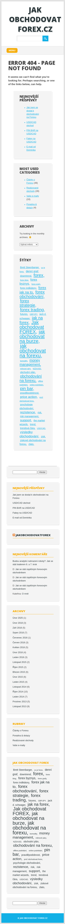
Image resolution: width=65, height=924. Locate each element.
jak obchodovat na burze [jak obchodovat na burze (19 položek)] (32, 336)
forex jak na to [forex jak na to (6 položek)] (33, 290)
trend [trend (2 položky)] (32, 424)
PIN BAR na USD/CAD (24, 508)
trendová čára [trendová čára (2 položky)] (27, 428)
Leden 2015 (18, 682)
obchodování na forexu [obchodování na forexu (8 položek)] (31, 378)
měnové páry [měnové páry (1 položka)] (25, 369)
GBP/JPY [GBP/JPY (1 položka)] (33, 314)
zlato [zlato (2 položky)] (30, 444)
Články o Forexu (21, 730)
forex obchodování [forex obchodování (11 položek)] (32, 294)
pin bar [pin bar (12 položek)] (26, 388)
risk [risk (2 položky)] (39, 412)
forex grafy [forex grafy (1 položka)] (36, 284)
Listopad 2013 (19, 706)
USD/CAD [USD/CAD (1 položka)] (41, 428)
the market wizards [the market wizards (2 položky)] (29, 873)
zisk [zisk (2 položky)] (43, 436)
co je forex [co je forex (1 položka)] (38, 770)
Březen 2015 (19, 672)
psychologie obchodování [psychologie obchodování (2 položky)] (26, 406)
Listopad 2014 (19, 687)
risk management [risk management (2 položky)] (29, 416)
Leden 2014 (18, 697)
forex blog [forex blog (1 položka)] (24, 280)
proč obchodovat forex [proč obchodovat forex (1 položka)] (33, 859)
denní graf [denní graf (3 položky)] (32, 271)
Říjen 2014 (18, 691)
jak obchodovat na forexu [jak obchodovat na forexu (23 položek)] (33, 350)
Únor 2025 (18, 618)
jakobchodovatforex (33, 535)
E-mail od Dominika (22, 518)
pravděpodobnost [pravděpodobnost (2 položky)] (29, 393)
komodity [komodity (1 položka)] (23, 361)
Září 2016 (17, 628)
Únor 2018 (18, 623)
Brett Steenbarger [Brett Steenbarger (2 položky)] (29, 267)
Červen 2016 (19, 642)
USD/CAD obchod (21, 503)
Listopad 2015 (19, 662)
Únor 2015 (18, 677)
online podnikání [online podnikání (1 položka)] (36, 385)
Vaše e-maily (32, 196)
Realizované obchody (23, 740)
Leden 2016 (18, 657)
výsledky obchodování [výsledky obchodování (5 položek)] (29, 434)
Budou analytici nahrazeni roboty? (29, 561)
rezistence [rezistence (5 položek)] (27, 412)
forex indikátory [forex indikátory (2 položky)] (28, 288)
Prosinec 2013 (20, 701)
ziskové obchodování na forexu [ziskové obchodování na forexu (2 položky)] (30, 885)
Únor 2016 (18, 652)
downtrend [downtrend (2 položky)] (25, 276)
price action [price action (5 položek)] (28, 397)
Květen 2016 (19, 647)
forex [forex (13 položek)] (38, 275)
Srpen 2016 (18, 632)
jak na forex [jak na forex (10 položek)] (38, 804)
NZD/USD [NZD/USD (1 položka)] (37, 369)
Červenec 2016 (20, 637)
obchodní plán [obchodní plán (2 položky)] (27, 372)
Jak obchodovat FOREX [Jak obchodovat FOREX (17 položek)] (32, 327)
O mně (25, 594)
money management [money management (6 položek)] (30, 362)
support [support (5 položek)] (25, 420)
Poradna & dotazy (21, 735)
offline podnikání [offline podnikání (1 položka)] (20, 851)
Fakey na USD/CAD (22, 513)
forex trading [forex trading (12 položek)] (32, 309)
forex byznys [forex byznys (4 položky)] (28, 281)
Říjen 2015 (18, 667)
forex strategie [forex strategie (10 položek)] (27, 303)
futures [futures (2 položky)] (23, 314)
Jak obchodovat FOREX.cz (35, 19)
